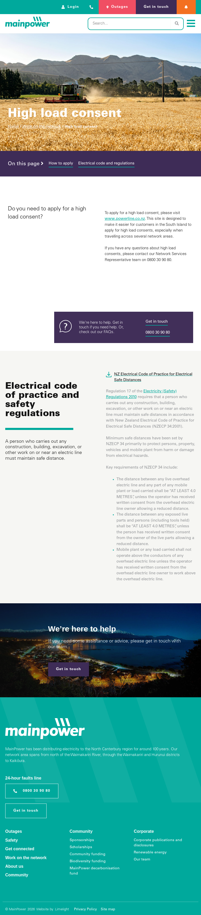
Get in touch (157, 322)
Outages (13, 831)
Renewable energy (150, 852)
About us (14, 866)
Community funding (87, 854)
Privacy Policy (85, 909)
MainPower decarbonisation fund (95, 871)
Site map (108, 909)
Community (16, 875)
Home (13, 127)
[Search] (177, 23)
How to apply (61, 164)
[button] (186, 7)
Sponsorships (82, 840)
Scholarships (81, 847)
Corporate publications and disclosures (158, 843)
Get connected (19, 849)
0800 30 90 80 (158, 333)
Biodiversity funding (88, 861)
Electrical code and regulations (106, 164)
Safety (11, 840)
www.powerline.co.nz (125, 219)
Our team (142, 859)
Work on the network (42, 127)
